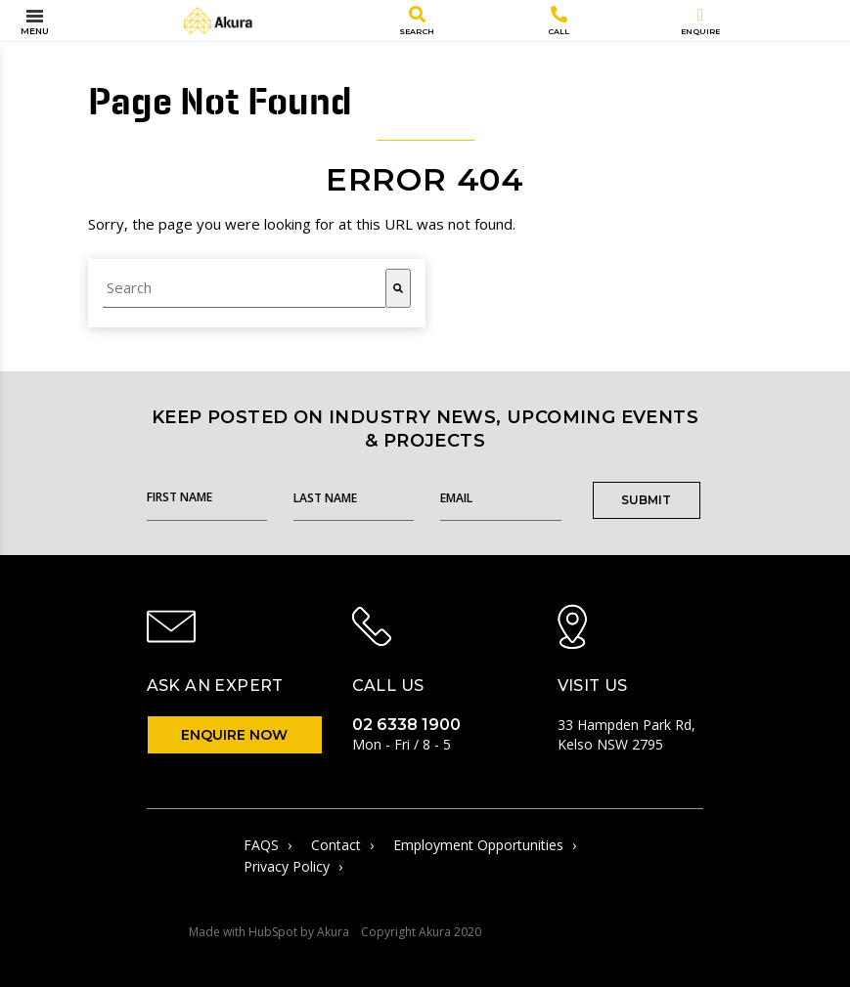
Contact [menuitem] (342, 845)
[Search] (398, 288)
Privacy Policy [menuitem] (293, 867)
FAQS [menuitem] (267, 845)
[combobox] (244, 288)
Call (558, 21)
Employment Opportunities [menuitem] (484, 845)
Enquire (700, 21)
